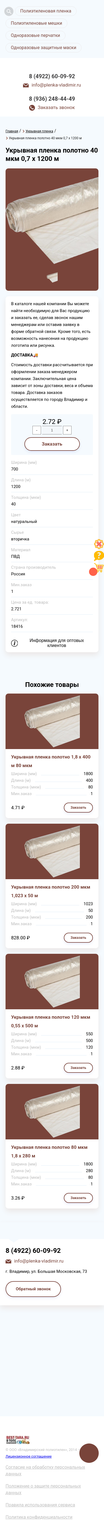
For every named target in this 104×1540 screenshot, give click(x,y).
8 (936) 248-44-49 (52, 98)
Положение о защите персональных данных (43, 1489)
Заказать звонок (56, 107)
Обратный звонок (33, 1288)
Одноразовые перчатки (35, 35)
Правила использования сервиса (40, 1505)
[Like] (99, 547)
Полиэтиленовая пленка (45, 11)
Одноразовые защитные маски (43, 47)
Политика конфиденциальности (39, 1517)
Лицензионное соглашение (29, 1456)
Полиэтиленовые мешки (36, 23)
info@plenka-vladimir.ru (56, 85)
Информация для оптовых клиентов (57, 643)
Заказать (52, 444)
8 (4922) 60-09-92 (52, 76)
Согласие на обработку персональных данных (45, 1470)
